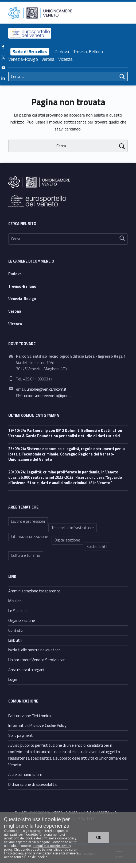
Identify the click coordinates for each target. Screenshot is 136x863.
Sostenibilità (97, 547)
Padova (62, 51)
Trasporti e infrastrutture (72, 528)
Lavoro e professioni (28, 521)
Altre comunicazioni (25, 774)
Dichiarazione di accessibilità (32, 784)
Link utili (15, 640)
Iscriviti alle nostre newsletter (34, 650)
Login (12, 679)
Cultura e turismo (25, 555)
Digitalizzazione (67, 540)
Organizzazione (21, 620)
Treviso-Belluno (88, 51)
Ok (98, 837)
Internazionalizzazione (29, 537)
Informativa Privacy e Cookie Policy (37, 725)
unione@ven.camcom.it (47, 389)
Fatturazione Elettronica (29, 716)
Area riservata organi (26, 670)
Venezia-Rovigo (23, 59)
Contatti (15, 630)
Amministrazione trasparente (34, 591)
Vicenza (65, 59)
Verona (48, 59)
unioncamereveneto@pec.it (47, 396)
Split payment (20, 735)
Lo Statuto (18, 611)
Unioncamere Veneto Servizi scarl (36, 660)
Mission (15, 601)
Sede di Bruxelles (30, 51)
